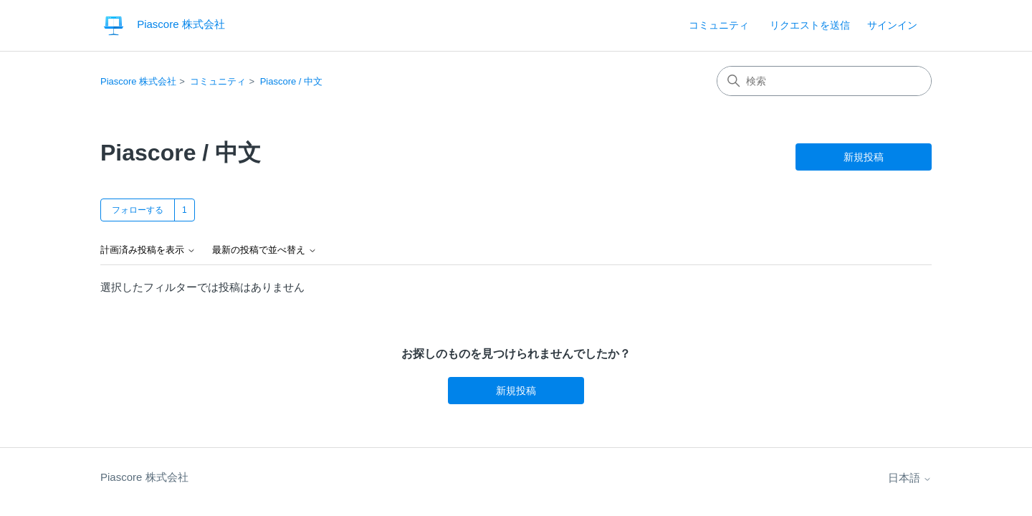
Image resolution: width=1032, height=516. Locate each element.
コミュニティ (719, 25)
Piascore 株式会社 (138, 81)
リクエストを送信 (810, 25)
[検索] (824, 81)
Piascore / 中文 (291, 81)
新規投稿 (864, 157)
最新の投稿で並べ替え (264, 250)
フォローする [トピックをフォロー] (137, 210)
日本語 (910, 478)
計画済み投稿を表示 (148, 250)
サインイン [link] (892, 25)
